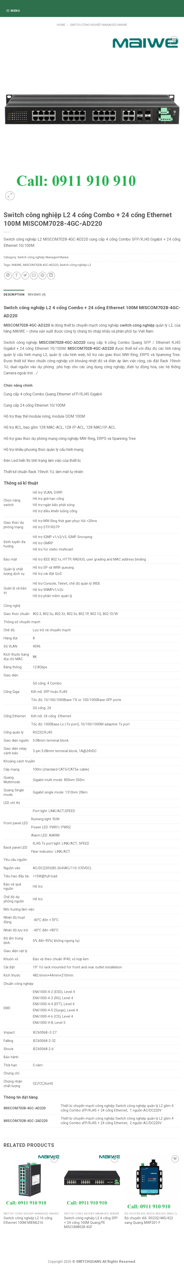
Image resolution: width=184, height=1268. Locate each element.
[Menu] (14, 11)
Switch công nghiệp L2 (75, 265)
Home (61, 25)
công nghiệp (57, 361)
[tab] (14, 294)
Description (14, 294)
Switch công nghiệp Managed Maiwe (98, 25)
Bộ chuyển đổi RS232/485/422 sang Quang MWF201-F (149, 1220)
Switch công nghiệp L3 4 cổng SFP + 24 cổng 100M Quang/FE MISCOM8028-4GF (91, 1222)
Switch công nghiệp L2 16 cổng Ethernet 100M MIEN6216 (28, 1220)
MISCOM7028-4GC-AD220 (40, 265)
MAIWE (17, 265)
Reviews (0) (37, 294)
